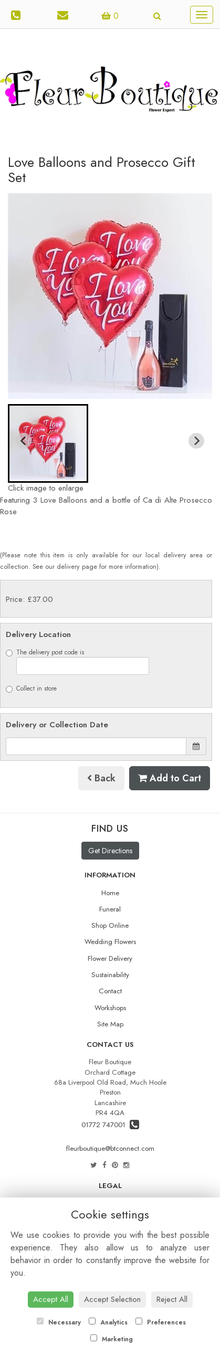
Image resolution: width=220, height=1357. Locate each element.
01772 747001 (110, 1125)
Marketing (111, 1339)
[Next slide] (196, 441)
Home (110, 893)
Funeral (110, 909)
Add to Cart (169, 778)
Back (101, 778)
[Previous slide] (24, 441)
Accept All (50, 1299)
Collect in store (31, 688)
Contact (110, 991)
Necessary (59, 1322)
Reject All (171, 1299)
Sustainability (110, 975)
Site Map (110, 1024)
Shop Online (110, 925)
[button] (48, 443)
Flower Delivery (110, 958)
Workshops (110, 1008)
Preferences (160, 1322)
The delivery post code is (77, 661)
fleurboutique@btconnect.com (110, 1148)
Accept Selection (112, 1299)
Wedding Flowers (110, 942)
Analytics (108, 1322)
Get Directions (110, 850)
